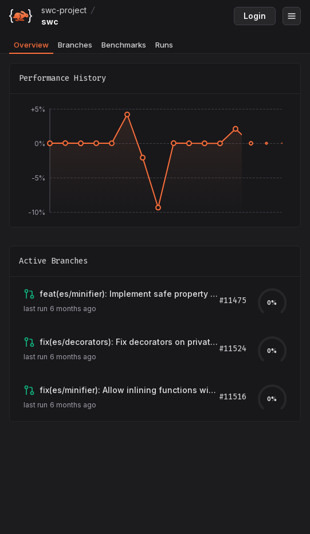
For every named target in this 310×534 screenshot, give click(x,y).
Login (255, 16)
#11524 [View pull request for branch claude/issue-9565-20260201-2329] (232, 348)
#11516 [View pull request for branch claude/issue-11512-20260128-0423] (232, 396)
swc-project (64, 10)
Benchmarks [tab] (123, 44)
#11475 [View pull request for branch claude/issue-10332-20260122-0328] (232, 300)
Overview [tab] (31, 44)
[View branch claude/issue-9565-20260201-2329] (129, 342)
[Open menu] (291, 16)
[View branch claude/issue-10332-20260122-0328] (129, 294)
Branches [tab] (75, 44)
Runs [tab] (164, 44)
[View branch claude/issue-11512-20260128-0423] (129, 390)
